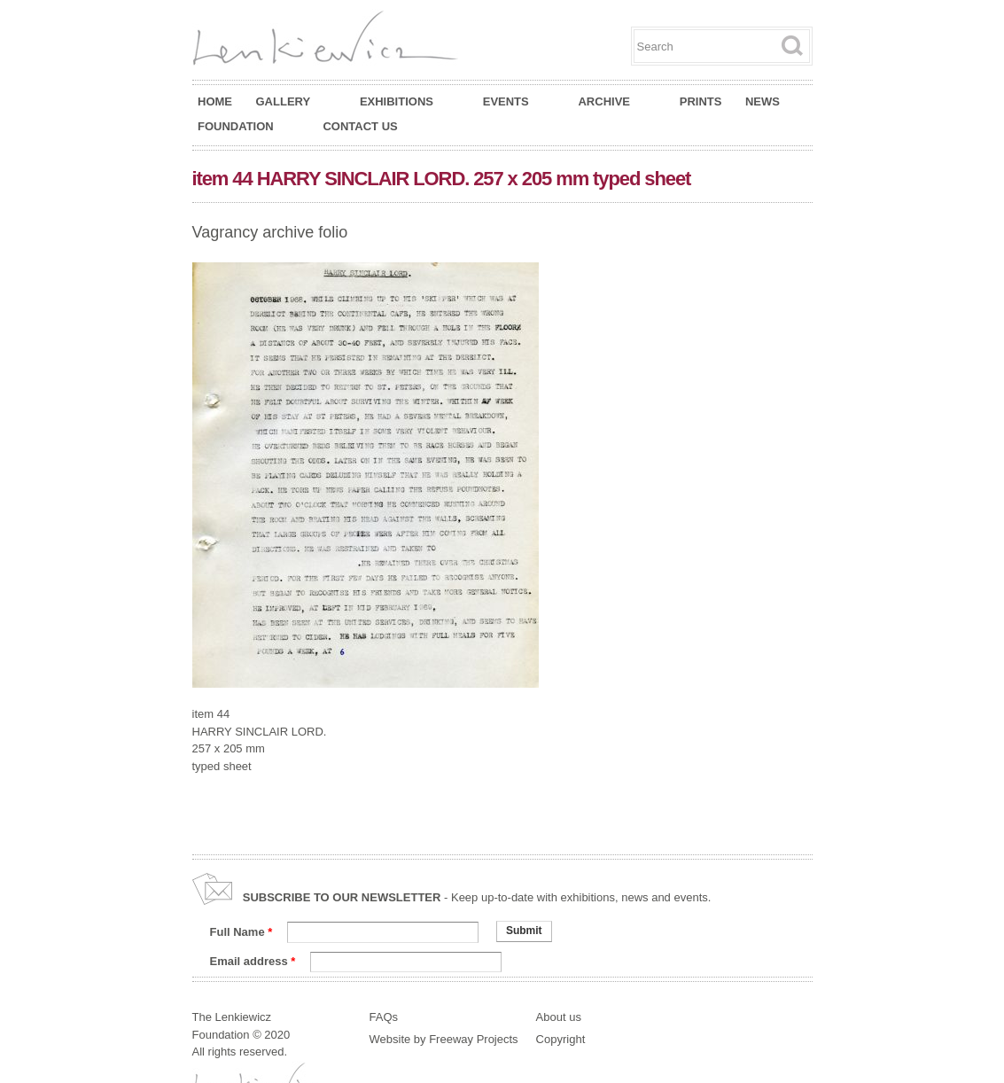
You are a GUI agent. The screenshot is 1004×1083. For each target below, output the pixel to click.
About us (558, 1017)
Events (515, 102)
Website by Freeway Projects (444, 1039)
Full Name (241, 932)
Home (215, 101)
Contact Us (360, 126)
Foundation (244, 127)
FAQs (384, 1017)
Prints (701, 101)
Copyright (561, 1039)
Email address (253, 961)
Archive (612, 102)
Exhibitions (405, 102)
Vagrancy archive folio (270, 232)
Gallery (292, 102)
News (762, 101)
